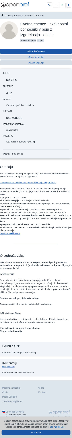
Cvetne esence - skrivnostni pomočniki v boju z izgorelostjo (28, 182)
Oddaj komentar (36, 57)
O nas (41, 388)
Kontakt (42, 392)
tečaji (24, 414)
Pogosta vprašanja (11, 388)
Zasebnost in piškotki (12, 401)
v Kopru (40, 15)
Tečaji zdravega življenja (20, 15)
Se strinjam (36, 432)
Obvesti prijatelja (36, 62)
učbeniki (9, 414)
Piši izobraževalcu (36, 51)
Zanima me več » (58, 427)
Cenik (5, 392)
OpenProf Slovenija (15, 412)
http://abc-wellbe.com (10, 233)
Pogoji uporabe (9, 397)
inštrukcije (17, 414)
